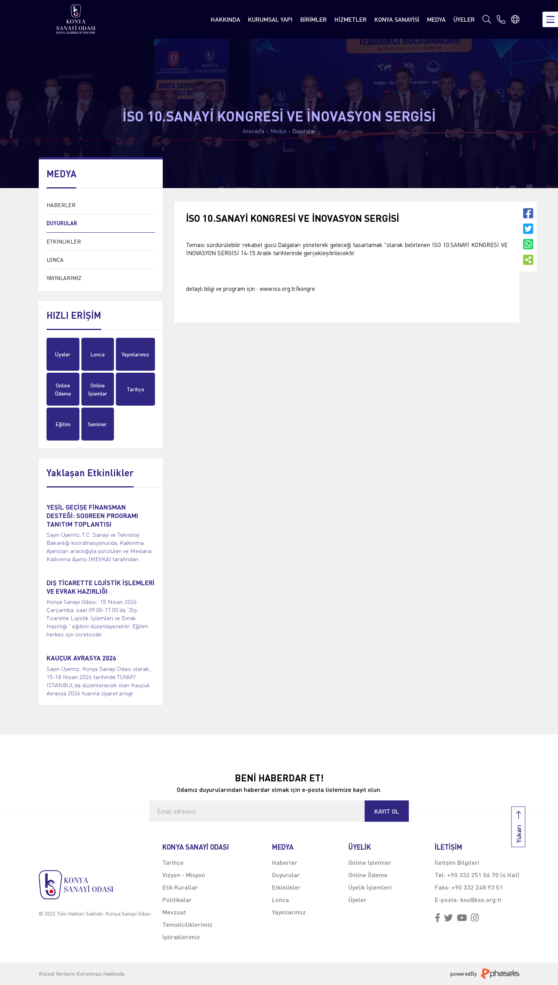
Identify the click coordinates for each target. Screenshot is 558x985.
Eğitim (63, 424)
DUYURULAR (61, 223)
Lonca (97, 354)
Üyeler (63, 354)
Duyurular (304, 131)
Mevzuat (174, 912)
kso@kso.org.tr (481, 899)
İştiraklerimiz (181, 936)
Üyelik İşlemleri (370, 887)
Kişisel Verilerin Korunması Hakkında (81, 973)
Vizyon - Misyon (183, 874)
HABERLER (61, 205)
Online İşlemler (97, 389)
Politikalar (177, 899)
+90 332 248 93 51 (477, 887)
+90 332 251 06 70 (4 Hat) (483, 874)
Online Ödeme (63, 389)
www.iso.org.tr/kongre (288, 288)
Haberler (285, 862)
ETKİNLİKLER (63, 241)
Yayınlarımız (135, 354)
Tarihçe (135, 389)
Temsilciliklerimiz (187, 924)
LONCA (55, 259)
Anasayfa (253, 131)
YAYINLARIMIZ (63, 278)
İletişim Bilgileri (457, 862)
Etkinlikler (286, 887)
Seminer (97, 424)
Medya (278, 131)
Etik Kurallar (180, 887)
